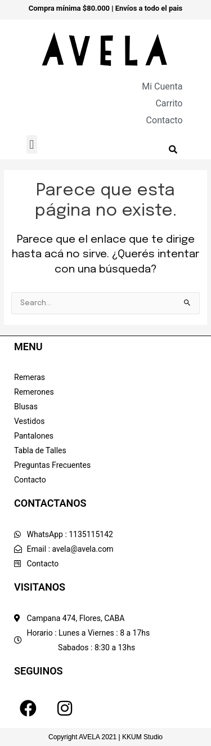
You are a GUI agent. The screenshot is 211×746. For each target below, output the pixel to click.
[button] (31, 144)
